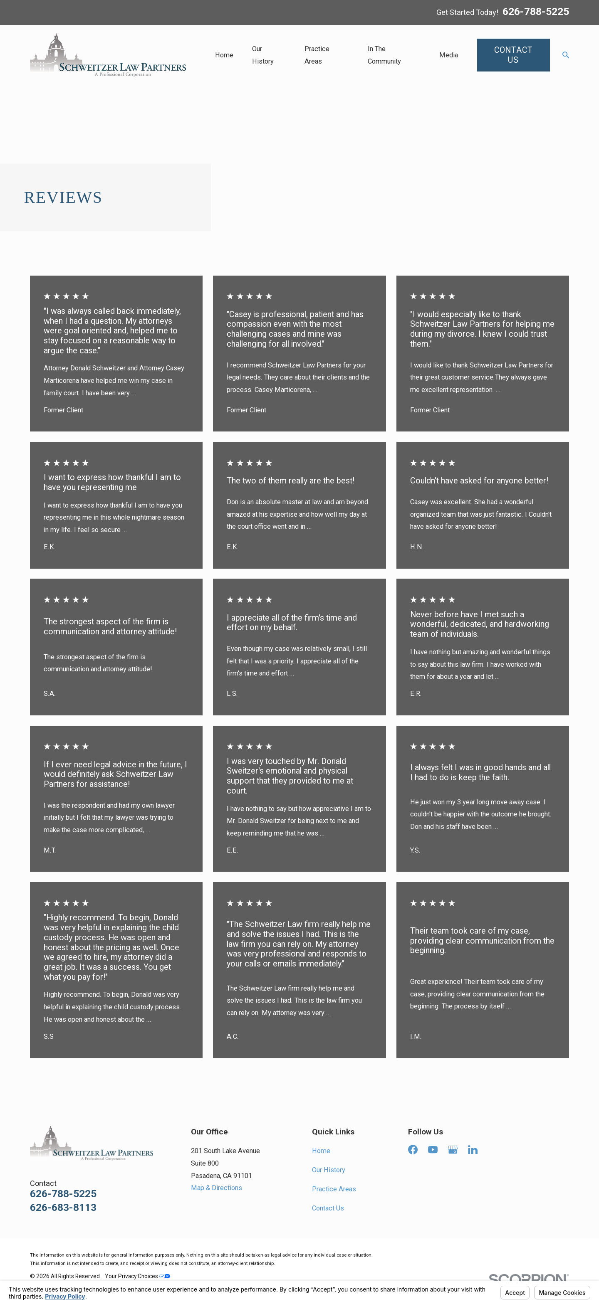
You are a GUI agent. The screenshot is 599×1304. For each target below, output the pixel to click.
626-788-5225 (535, 12)
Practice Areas (334, 1189)
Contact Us (328, 1208)
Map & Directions (216, 1188)
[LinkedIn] (473, 1149)
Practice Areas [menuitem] (316, 55)
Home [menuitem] (224, 55)
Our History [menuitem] (263, 55)
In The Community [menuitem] (384, 55)
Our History (328, 1170)
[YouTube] (433, 1149)
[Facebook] (413, 1149)
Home (321, 1151)
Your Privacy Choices (137, 1276)
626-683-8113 (63, 1208)
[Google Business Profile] (453, 1149)
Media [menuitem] (448, 55)
